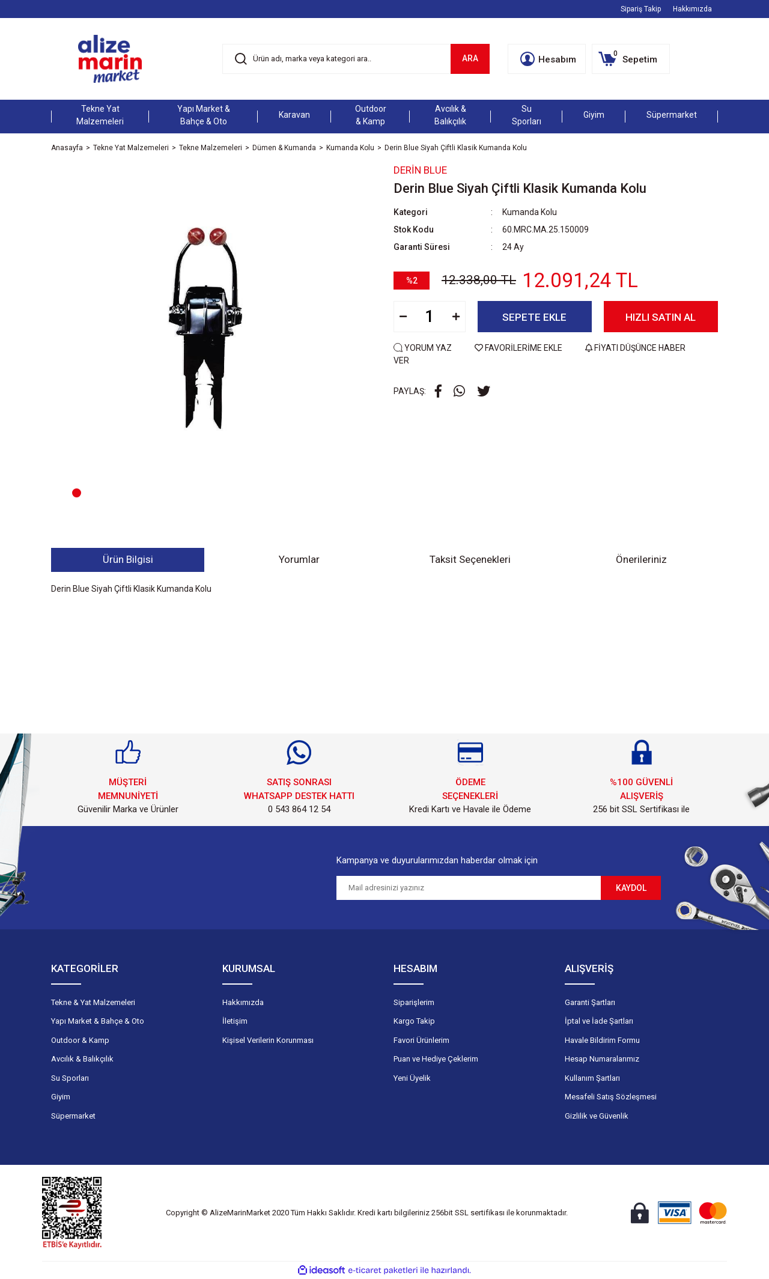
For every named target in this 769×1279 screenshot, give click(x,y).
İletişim (235, 1020)
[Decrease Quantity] (403, 317)
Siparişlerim (414, 1002)
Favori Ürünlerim (421, 1040)
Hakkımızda (692, 9)
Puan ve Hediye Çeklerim (436, 1058)
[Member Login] (547, 59)
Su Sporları (70, 1078)
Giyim (60, 1096)
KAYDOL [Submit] (631, 888)
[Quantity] (429, 317)
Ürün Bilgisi (128, 559)
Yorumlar (299, 559)
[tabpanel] (213, 342)
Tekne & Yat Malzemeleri (93, 1002)
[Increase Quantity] (456, 317)
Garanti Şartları (590, 1002)
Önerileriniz (641, 559)
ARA (470, 58)
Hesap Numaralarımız (602, 1058)
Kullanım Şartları (592, 1078)
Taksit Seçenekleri (470, 559)
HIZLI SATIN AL (660, 317)
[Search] (356, 59)
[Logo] (110, 59)
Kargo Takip (414, 1020)
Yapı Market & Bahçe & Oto (97, 1020)
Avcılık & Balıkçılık (82, 1058)
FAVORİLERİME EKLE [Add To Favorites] (519, 348)
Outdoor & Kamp (80, 1040)
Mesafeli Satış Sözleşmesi (611, 1096)
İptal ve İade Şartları (599, 1020)
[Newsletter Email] (468, 888)
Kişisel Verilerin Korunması (268, 1040)
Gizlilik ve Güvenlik (596, 1115)
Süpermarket (73, 1115)
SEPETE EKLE (534, 317)
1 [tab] (76, 492)
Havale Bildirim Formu (602, 1040)
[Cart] (631, 59)
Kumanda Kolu (529, 212)
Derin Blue (420, 170)
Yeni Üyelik (412, 1078)
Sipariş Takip (641, 9)
